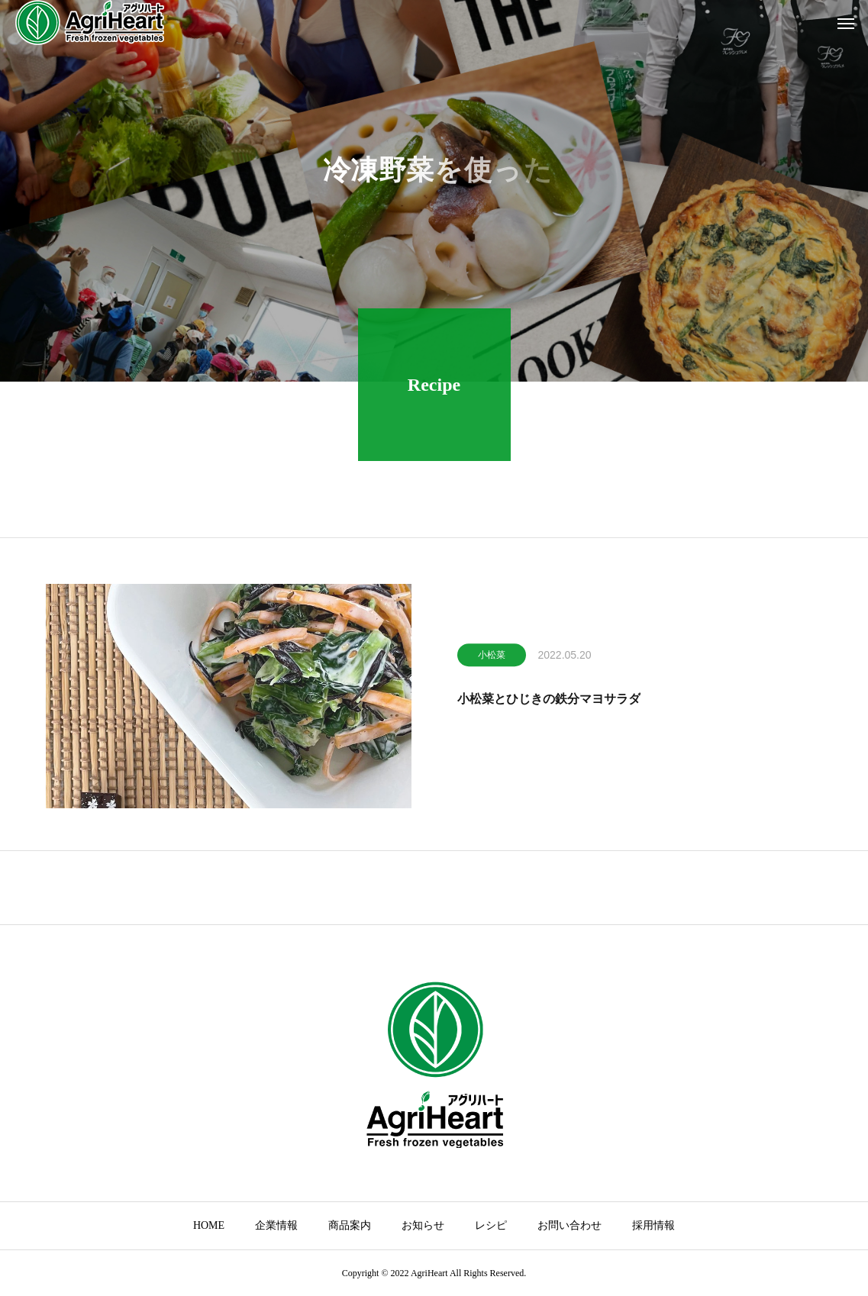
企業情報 (276, 1225)
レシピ (491, 1225)
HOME (208, 1225)
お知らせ (423, 1225)
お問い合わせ (569, 1225)
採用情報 (653, 1225)
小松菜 (491, 658)
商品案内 (349, 1225)
